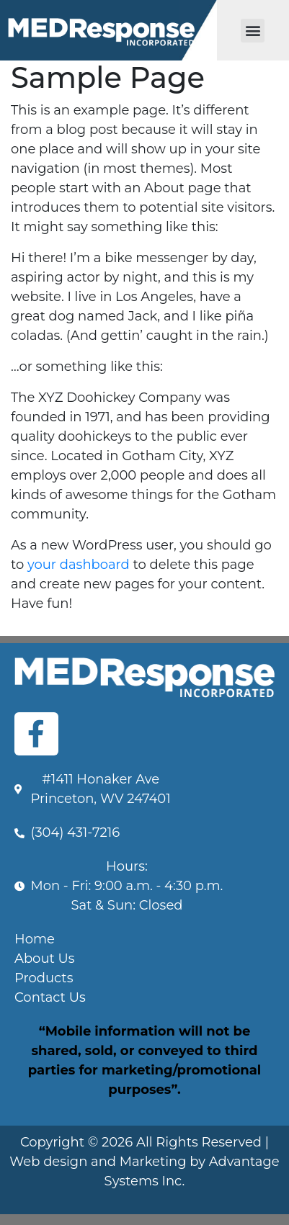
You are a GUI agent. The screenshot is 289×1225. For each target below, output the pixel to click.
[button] (252, 30)
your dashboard (78, 565)
